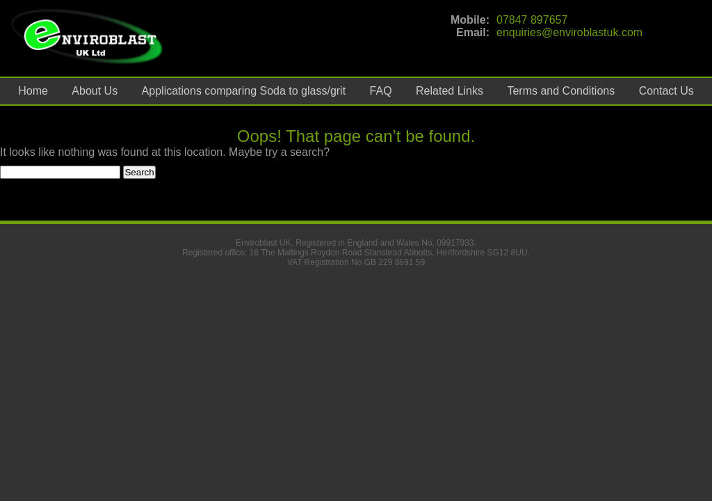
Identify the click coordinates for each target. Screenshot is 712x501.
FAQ (381, 91)
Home (33, 91)
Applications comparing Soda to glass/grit (244, 91)
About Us (95, 91)
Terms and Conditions (561, 91)
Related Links (449, 91)
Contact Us (666, 91)
